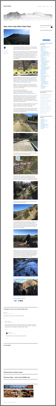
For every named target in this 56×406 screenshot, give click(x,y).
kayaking (48, 101)
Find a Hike (39, 6)
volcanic (41, 111)
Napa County (42, 71)
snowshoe (50, 108)
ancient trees (42, 97)
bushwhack (48, 97)
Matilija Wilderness (44, 62)
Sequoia (45, 108)
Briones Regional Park (44, 52)
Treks (47, 6)
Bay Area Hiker (43, 119)
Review (42, 74)
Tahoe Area (42, 80)
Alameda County (43, 46)
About (51, 6)
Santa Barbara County (43, 75)
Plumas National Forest (44, 73)
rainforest (41, 107)
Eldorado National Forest (45, 83)
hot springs (44, 101)
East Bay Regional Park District (45, 55)
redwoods (45, 107)
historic (41, 101)
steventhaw (9, 321)
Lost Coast (43, 58)
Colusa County (43, 50)
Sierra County (42, 77)
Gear (41, 56)
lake (50, 101)
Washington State (43, 86)
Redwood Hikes (43, 126)
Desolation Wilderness (44, 81)
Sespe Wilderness (44, 63)
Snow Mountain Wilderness (45, 68)
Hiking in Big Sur (43, 123)
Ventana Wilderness (44, 64)
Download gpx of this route (22, 93)
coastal (47, 98)
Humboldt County (43, 57)
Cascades (41, 98)
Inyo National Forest (43, 59)
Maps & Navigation (43, 65)
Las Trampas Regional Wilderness (46, 53)
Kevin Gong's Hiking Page (44, 125)
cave (44, 98)
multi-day (46, 104)
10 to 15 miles (50, 94)
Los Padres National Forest (44, 61)
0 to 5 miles (41, 94)
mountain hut (42, 104)
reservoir (48, 107)
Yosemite (42, 88)
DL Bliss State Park (44, 82)
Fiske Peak (33, 95)
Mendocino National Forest (44, 67)
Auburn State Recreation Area (44, 47)
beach (45, 97)
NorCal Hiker (7, 6)
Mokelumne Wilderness (44, 69)
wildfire (48, 111)
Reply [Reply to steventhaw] (6, 329)
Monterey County (43, 70)
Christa (5, 49)
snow (47, 108)
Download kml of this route (31, 93)
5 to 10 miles (5, 52)
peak (7, 53)
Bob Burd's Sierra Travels (44, 120)
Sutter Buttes (42, 79)
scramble (41, 108)
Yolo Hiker (42, 128)
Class (41, 49)
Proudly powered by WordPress (12, 402)
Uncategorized (43, 85)
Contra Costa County (43, 51)
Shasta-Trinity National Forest (45, 76)
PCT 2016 (44, 6)
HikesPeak (42, 122)
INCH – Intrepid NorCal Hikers (45, 124)
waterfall (44, 111)
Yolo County (5, 51)
